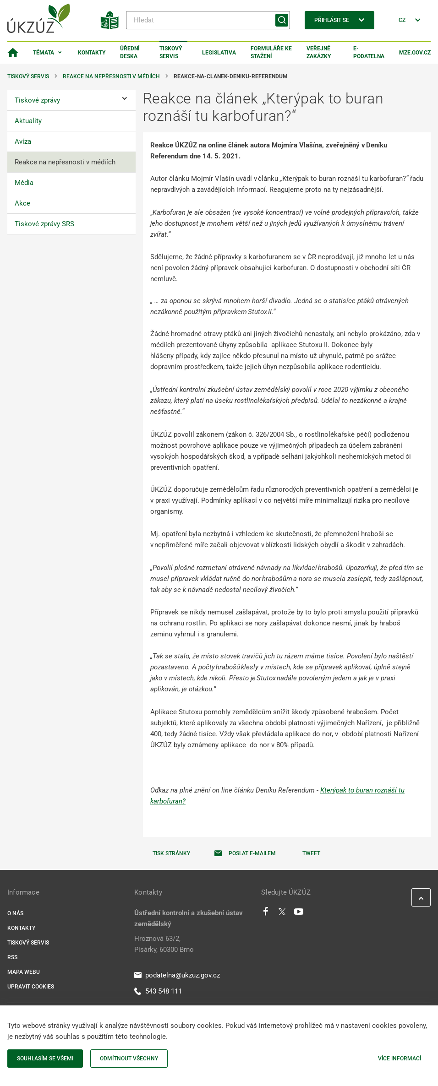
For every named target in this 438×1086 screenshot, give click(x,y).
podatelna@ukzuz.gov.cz (177, 975)
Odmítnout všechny (129, 1058)
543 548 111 (158, 991)
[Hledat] (208, 20)
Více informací (399, 1058)
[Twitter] (282, 914)
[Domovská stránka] (12, 53)
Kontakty (91, 52)
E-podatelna (368, 52)
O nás (15, 913)
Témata (43, 52)
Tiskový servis (170, 52)
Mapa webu (23, 972)
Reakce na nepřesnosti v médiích (111, 76)
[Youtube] (299, 914)
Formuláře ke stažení (271, 52)
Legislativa (219, 52)
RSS (12, 957)
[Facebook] (265, 914)
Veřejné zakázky (319, 52)
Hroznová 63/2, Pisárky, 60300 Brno (164, 944)
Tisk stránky (171, 853)
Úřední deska (130, 52)
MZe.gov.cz (415, 52)
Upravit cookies (30, 986)
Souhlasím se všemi (45, 1058)
